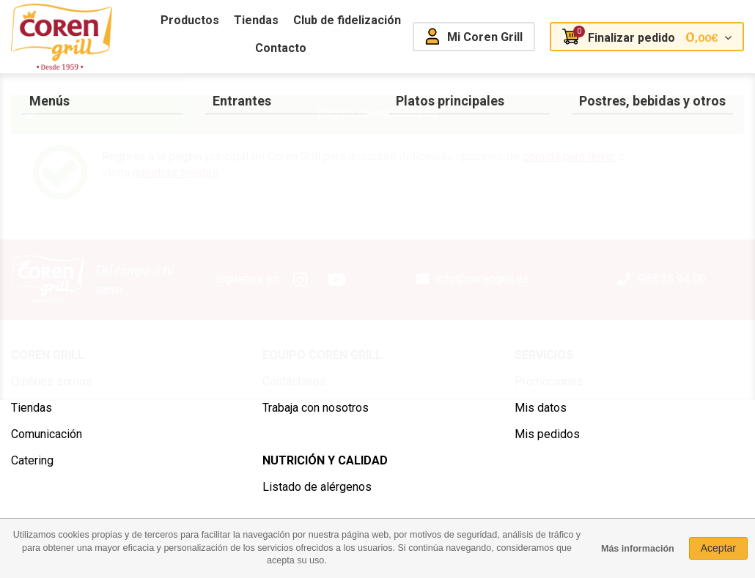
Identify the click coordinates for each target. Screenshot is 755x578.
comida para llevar (569, 156)
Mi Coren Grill (485, 37)
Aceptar (718, 548)
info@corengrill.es (482, 279)
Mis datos (541, 408)
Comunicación (46, 434)
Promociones (549, 381)
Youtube (337, 279)
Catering (32, 460)
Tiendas (31, 408)
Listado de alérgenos (317, 487)
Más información (637, 549)
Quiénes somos (51, 381)
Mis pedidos (547, 434)
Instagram (300, 279)
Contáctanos (294, 381)
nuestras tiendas (175, 172)
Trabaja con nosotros (315, 408)
